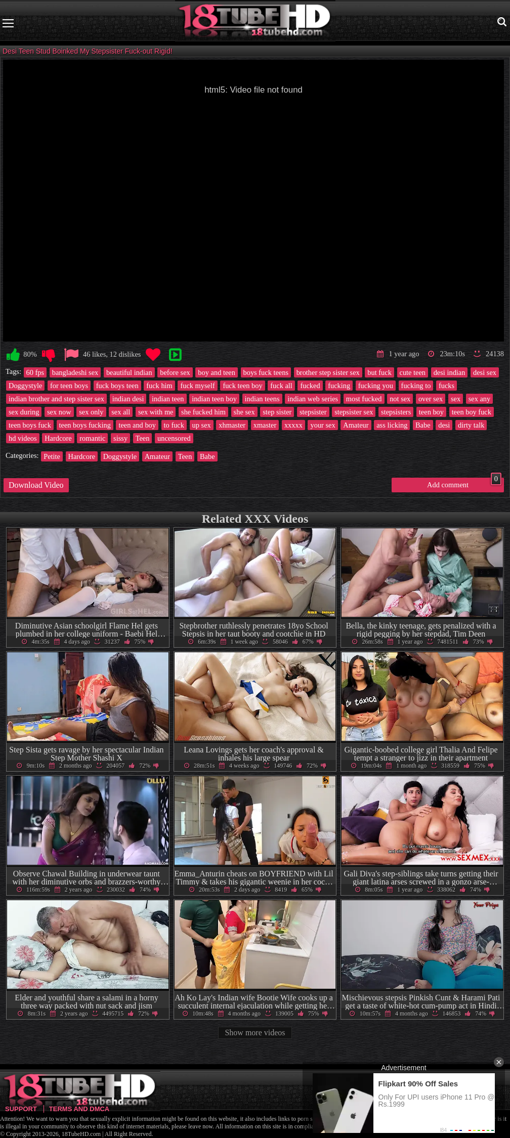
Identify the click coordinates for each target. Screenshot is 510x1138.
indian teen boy (214, 399)
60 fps (35, 372)
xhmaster (232, 425)
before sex (175, 372)
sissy (120, 438)
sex (455, 399)
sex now (59, 412)
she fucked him (203, 412)
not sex (400, 399)
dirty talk (471, 425)
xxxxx (293, 425)
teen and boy (137, 425)
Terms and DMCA (79, 1109)
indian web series (312, 399)
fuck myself (197, 386)
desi (444, 425)
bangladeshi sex (75, 372)
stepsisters (396, 412)
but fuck (379, 372)
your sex (322, 425)
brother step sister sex (328, 372)
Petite (52, 456)
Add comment (464, 483)
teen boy (431, 412)
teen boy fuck (471, 412)
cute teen (413, 372)
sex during (24, 412)
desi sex (484, 372)
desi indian (449, 372)
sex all (120, 412)
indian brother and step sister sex (56, 399)
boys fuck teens (266, 372)
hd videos (23, 438)
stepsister (313, 412)
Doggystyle (25, 386)
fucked (310, 386)
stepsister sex (353, 412)
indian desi (128, 399)
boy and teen (216, 372)
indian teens (262, 399)
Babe (423, 425)
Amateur (355, 425)
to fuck (174, 425)
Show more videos (255, 1032)
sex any (480, 399)
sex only (91, 412)
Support (21, 1109)
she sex (244, 412)
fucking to (416, 386)
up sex (201, 425)
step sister (277, 412)
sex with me (156, 412)
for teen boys (69, 386)
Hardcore (58, 438)
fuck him (159, 386)
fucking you (375, 386)
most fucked (364, 399)
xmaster (265, 425)
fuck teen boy (242, 386)
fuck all (281, 386)
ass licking (391, 425)
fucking (339, 386)
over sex (430, 399)
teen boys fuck (30, 425)
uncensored (174, 438)
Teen (143, 438)
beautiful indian (129, 372)
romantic (92, 438)
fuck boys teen (117, 386)
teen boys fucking (85, 425)
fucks (446, 386)
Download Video (36, 485)
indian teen (168, 399)
